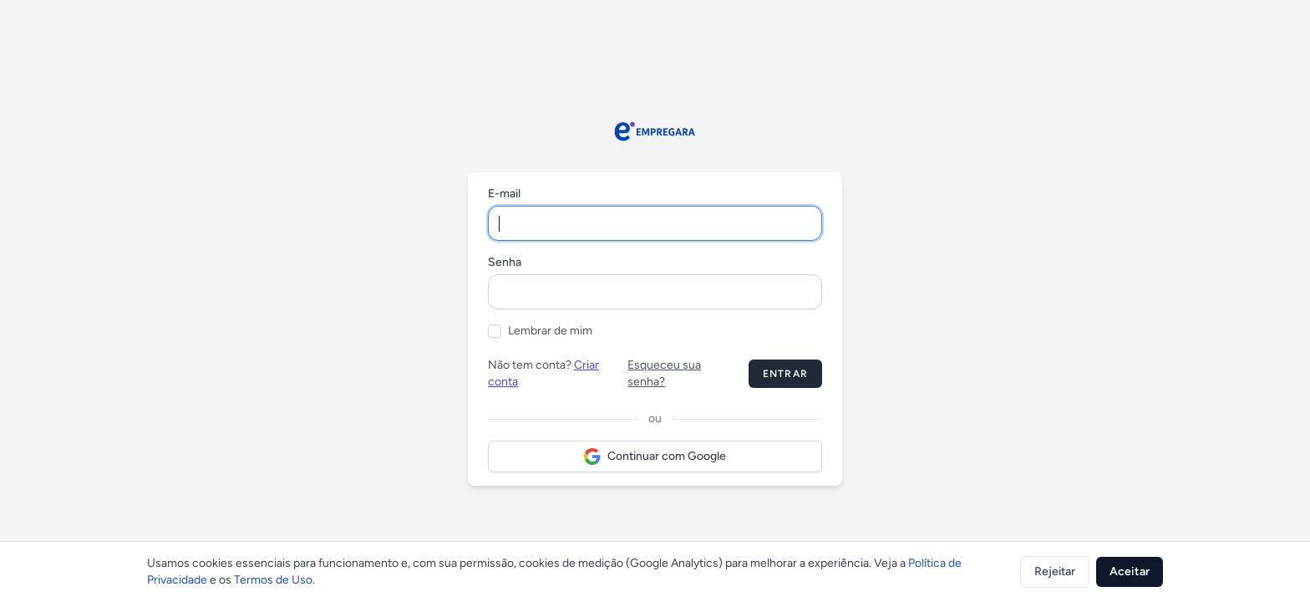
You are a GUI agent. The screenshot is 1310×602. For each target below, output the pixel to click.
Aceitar (1129, 571)
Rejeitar (1054, 571)
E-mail (504, 193)
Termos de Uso (273, 580)
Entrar (785, 374)
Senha (504, 262)
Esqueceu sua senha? (664, 373)
